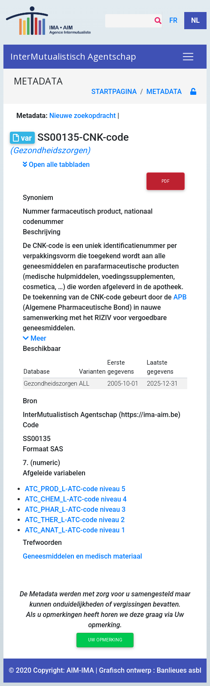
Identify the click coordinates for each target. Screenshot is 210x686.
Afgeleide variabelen (54, 473)
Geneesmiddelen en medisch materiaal (82, 556)
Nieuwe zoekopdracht (82, 116)
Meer (34, 338)
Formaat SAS (43, 449)
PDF (165, 181)
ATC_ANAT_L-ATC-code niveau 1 (75, 530)
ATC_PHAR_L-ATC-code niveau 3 (75, 509)
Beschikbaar (42, 349)
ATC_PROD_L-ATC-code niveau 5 (75, 489)
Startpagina (114, 92)
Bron (30, 401)
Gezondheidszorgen (50, 383)
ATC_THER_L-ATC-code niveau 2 (75, 520)
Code (31, 425)
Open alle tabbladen (56, 164)
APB (180, 297)
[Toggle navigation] (188, 56)
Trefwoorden (42, 542)
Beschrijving (42, 232)
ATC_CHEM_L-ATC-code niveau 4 (76, 499)
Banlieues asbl (179, 670)
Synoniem (38, 197)
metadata (164, 92)
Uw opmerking (105, 640)
